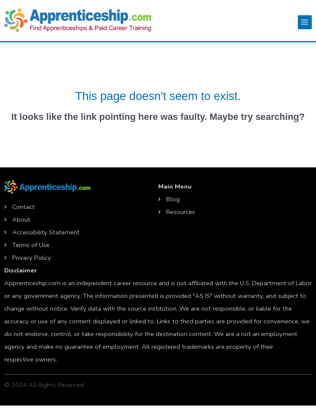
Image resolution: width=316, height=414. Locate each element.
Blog (173, 199)
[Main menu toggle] (305, 22)
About (21, 219)
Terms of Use (30, 245)
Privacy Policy (31, 257)
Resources (180, 212)
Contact (23, 207)
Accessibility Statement (46, 232)
